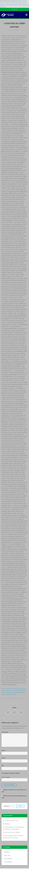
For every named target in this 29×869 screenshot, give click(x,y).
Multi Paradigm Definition (11, 5)
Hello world (7, 855)
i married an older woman (12, 820)
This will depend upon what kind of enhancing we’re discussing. (13, 836)
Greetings (7, 824)
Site (2, 765)
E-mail (4, 758)
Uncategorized (8, 862)
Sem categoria (14, 30)
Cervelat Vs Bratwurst (5, 3)
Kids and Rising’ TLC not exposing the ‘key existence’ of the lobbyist (13, 828)
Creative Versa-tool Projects (9, 694)
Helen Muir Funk (22, 1)
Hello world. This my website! (12, 832)
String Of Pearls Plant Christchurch (10, 688)
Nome (3, 750)
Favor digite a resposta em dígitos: (11, 773)
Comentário (5, 732)
